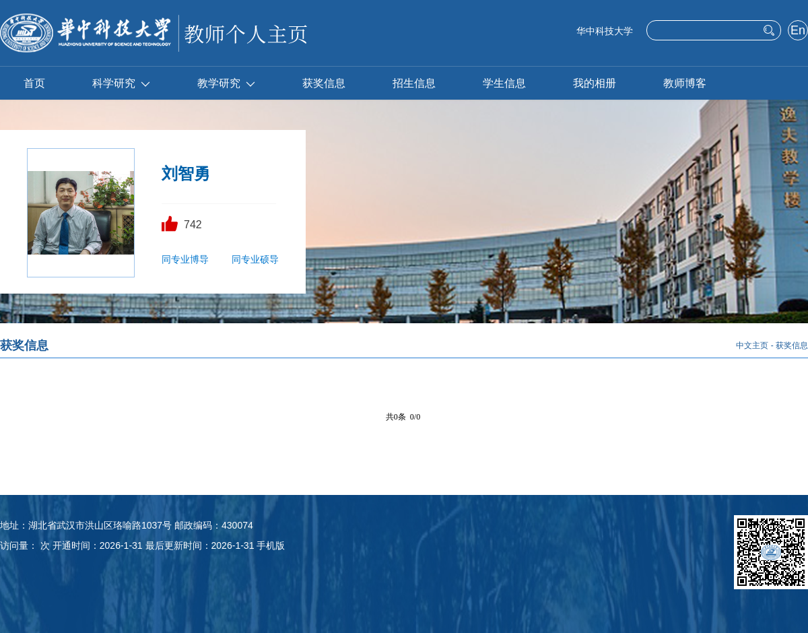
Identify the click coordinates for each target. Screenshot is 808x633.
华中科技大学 (604, 31)
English (797, 32)
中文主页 (752, 345)
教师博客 (684, 83)
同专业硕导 (255, 259)
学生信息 (504, 83)
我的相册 (594, 83)
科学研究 (121, 83)
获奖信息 (323, 83)
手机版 (271, 545)
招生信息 (414, 83)
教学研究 (226, 83)
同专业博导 (185, 259)
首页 (34, 83)
